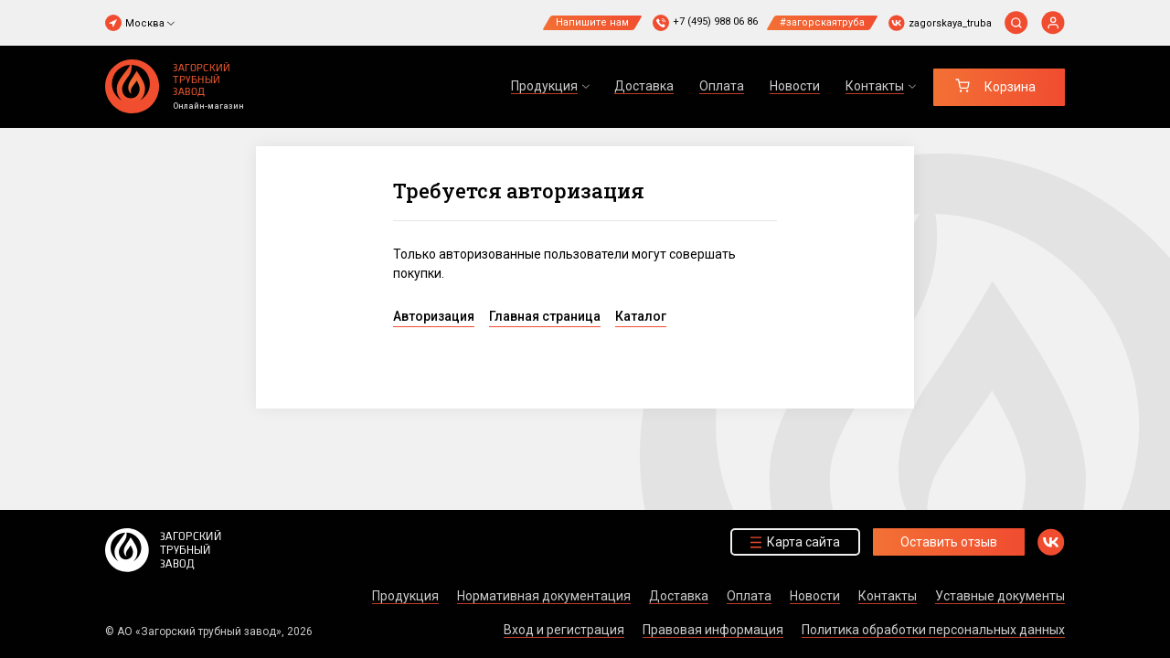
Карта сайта (803, 542)
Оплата (721, 86)
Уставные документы (1000, 596)
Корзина (1010, 87)
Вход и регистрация (564, 629)
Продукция (405, 596)
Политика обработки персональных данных (933, 629)
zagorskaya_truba (950, 23)
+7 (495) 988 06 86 (715, 21)
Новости (795, 86)
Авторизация (433, 316)
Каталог (640, 316)
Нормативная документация (544, 596)
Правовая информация (713, 629)
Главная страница (545, 316)
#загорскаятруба (822, 22)
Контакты (887, 596)
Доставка (644, 86)
